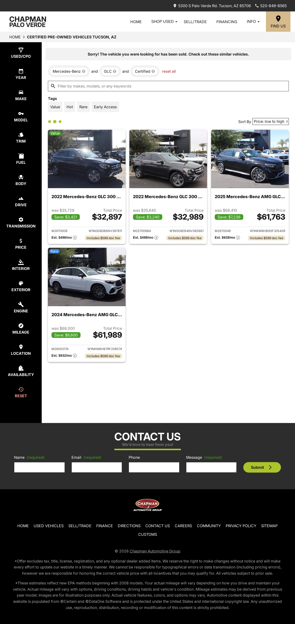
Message (204, 457)
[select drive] (21, 201)
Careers (183, 525)
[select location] (21, 350)
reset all (169, 71)
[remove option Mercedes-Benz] (69, 71)
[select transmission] (21, 222)
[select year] (21, 74)
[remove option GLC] (110, 71)
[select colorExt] (21, 286)
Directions (129, 525)
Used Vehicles (49, 525)
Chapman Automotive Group (155, 551)
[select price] (21, 243)
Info (254, 22)
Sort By (244, 121)
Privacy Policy (241, 525)
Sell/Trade (195, 21)
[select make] (21, 95)
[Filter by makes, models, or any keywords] (168, 86)
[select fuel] (21, 159)
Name (29, 457)
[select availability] (21, 371)
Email (86, 457)
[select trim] (21, 137)
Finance (104, 525)
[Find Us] (278, 21)
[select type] (21, 52)
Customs (147, 534)
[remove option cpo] (144, 71)
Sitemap (269, 525)
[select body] (21, 180)
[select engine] (21, 307)
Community (209, 525)
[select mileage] (21, 328)
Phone (134, 457)
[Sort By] (270, 121)
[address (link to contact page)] (212, 5)
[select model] (21, 116)
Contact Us (157, 525)
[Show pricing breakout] (64, 238)
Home (136, 21)
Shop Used (165, 22)
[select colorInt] (21, 265)
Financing (226, 21)
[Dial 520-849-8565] (271, 5)
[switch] (55, 107)
